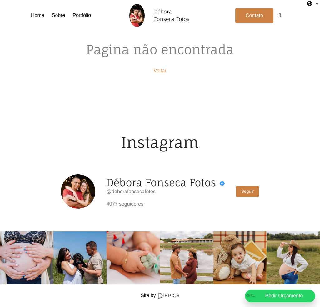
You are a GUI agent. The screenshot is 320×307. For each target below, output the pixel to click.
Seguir (247, 191)
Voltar (160, 71)
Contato (254, 15)
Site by (160, 295)
